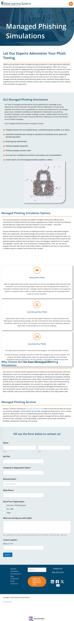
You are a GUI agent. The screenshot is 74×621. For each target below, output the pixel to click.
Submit (8, 555)
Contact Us (14, 584)
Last (39, 452)
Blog (12, 576)
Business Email (10, 479)
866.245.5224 (57, 572)
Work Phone (9, 491)
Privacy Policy (7, 602)
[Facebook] (57, 582)
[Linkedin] (52, 582)
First (4, 452)
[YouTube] (58, 586)
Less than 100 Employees (16, 506)
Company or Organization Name (17, 468)
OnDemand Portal (14, 580)
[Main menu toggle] (71, 4)
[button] (37, 582)
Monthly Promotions (14, 570)
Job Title (6, 457)
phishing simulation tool (34, 409)
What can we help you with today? (17, 519)
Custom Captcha (10, 540)
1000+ (8, 513)
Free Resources (15, 574)
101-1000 (9, 509)
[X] (62, 582)
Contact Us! (57, 569)
